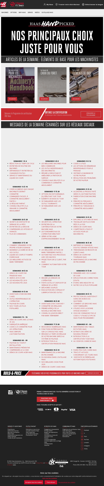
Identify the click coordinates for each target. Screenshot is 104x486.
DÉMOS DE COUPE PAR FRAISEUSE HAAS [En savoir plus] (18, 274)
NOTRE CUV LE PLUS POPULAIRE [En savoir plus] (85, 285)
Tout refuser (51, 482)
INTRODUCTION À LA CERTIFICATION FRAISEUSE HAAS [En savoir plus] (53, 342)
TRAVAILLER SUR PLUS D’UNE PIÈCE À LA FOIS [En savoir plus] (84, 223)
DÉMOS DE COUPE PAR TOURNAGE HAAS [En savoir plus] (81, 256)
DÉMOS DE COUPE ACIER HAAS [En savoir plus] (21, 352)
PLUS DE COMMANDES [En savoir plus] (18, 234)
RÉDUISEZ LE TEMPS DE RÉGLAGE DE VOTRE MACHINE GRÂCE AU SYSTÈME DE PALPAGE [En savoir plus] (53, 336)
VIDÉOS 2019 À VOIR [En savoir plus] (17, 278)
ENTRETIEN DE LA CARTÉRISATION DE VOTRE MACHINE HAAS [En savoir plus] (51, 226)
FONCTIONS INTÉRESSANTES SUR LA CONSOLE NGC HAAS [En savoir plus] (52, 330)
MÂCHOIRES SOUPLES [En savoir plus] (49, 287)
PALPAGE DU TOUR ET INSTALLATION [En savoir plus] (18, 344)
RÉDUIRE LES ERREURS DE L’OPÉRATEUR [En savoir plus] (50, 279)
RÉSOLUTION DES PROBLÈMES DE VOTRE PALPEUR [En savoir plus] (84, 179)
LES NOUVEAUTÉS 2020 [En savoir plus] (18, 283)
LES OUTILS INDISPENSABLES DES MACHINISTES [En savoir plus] (52, 169)
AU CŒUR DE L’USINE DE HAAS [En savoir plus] (84, 341)
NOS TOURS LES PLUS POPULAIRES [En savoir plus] (18, 307)
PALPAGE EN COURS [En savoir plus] (17, 303)
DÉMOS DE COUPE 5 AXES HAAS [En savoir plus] (53, 367)
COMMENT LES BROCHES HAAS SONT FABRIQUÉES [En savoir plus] (85, 304)
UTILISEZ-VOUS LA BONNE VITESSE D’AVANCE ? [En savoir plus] (83, 309)
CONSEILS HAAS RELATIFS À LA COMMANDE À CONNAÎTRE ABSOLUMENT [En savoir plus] (53, 182)
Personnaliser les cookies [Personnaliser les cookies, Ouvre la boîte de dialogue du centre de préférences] (66, 482)
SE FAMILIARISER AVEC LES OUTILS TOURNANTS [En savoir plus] (51, 202)
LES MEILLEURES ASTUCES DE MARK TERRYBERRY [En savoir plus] (20, 260)
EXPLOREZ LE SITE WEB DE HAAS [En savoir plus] (85, 219)
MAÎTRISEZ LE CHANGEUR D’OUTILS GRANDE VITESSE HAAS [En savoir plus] (85, 246)
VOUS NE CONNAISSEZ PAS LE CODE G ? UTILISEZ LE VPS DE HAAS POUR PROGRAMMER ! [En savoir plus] (84, 315)
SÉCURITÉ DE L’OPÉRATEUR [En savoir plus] (51, 222)
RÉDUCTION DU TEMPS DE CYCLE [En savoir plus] (22, 163)
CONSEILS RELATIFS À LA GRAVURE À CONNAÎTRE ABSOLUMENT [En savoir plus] (19, 208)
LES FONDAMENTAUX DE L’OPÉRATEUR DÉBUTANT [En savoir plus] (50, 232)
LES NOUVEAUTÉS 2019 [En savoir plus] (18, 280)
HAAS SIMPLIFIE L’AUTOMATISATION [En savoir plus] (17, 332)
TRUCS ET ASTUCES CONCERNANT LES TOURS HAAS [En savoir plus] (85, 353)
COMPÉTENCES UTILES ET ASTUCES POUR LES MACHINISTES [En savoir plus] (83, 231)
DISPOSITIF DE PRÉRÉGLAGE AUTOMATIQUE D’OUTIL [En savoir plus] (84, 358)
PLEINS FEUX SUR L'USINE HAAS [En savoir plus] (85, 350)
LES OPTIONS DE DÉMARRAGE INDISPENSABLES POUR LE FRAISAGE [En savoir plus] (84, 168)
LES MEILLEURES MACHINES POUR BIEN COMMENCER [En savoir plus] (53, 164)
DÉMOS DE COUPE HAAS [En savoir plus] (82, 227)
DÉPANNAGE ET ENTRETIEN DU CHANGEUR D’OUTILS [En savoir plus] (21, 172)
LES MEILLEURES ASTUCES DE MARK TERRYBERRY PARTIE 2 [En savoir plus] (52, 251)
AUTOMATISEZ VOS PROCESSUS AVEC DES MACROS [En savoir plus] (53, 256)
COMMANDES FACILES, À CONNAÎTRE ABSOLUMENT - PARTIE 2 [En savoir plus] (20, 198)
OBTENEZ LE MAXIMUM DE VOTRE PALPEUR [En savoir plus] (83, 174)
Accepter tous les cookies (33, 482)
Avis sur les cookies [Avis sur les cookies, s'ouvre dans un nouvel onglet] (49, 478)
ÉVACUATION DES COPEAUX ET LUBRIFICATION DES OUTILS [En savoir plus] (53, 291)
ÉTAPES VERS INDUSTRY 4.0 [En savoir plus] (83, 283)
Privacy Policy (39, 463)
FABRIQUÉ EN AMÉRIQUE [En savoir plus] (18, 324)
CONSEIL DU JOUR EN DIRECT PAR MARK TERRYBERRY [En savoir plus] (52, 314)
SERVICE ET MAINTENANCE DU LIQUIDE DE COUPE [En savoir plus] (21, 176)
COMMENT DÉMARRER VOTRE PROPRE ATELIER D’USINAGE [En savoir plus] (20, 246)
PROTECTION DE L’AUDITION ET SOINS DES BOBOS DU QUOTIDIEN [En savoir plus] (85, 298)
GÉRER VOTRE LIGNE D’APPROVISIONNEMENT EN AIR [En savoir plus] (53, 237)
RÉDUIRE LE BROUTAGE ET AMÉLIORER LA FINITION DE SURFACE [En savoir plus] (51, 175)
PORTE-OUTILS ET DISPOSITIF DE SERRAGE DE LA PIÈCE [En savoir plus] (53, 284)
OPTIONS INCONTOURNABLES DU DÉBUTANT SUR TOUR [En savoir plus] (52, 195)
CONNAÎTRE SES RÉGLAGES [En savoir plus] (51, 306)
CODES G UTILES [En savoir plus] (79, 163)
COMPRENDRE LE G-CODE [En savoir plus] (19, 350)
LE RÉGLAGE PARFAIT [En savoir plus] (17, 203)
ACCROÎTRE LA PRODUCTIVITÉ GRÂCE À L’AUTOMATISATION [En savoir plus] (84, 192)
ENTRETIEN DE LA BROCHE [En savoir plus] (19, 227)
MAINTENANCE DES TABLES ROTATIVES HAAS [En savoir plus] (83, 328)
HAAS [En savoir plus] (93, 359)
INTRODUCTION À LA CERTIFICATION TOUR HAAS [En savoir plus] (83, 337)
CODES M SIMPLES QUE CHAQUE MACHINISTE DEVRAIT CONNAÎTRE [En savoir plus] (22, 191)
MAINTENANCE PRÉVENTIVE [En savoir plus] (20, 347)
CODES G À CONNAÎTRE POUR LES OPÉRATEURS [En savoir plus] (21, 328)
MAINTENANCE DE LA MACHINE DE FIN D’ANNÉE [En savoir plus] (85, 260)
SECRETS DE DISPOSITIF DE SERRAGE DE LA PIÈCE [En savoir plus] (20, 223)
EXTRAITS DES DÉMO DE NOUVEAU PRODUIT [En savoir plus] (82, 332)
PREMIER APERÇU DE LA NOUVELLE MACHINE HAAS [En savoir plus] (51, 309)
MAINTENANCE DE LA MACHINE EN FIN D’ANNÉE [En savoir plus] (53, 353)
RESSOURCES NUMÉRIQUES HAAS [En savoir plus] (53, 327)
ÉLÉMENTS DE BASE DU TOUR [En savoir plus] (52, 199)
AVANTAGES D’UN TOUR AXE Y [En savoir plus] (52, 303)
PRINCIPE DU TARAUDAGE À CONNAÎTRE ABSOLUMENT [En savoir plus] (83, 207)
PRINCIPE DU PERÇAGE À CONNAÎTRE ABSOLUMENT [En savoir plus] (83, 202)
